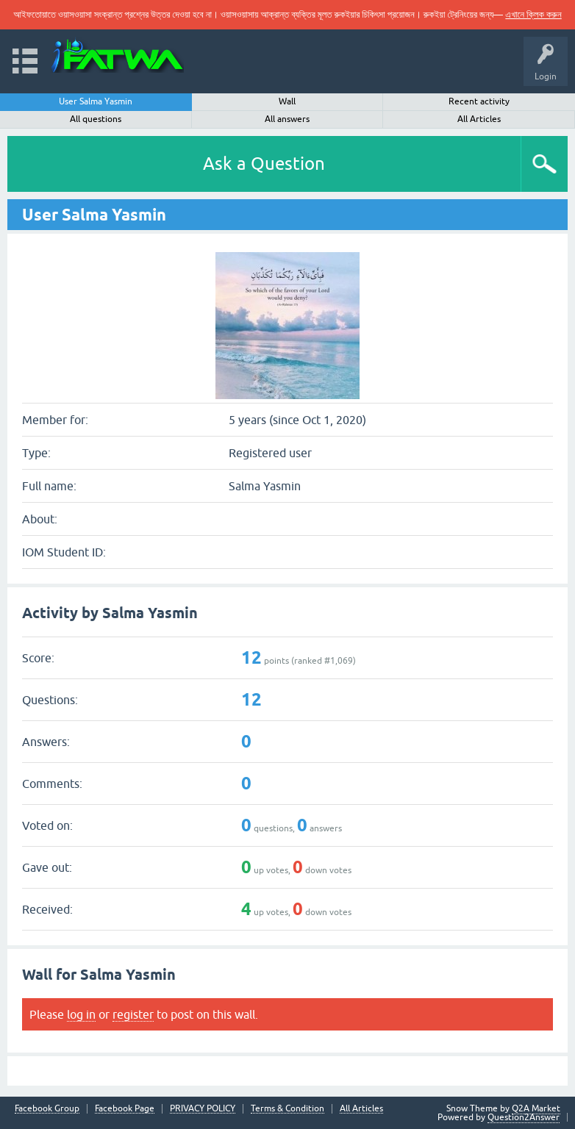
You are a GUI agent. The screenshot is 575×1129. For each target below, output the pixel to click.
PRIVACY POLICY (202, 1109)
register (133, 1014)
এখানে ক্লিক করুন (533, 14)
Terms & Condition (287, 1109)
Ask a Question (264, 163)
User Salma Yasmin (95, 101)
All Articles (479, 119)
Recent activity (479, 101)
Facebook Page (124, 1109)
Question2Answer (524, 1117)
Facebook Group (47, 1109)
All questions (95, 119)
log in (81, 1014)
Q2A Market (536, 1108)
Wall (287, 101)
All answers (287, 119)
